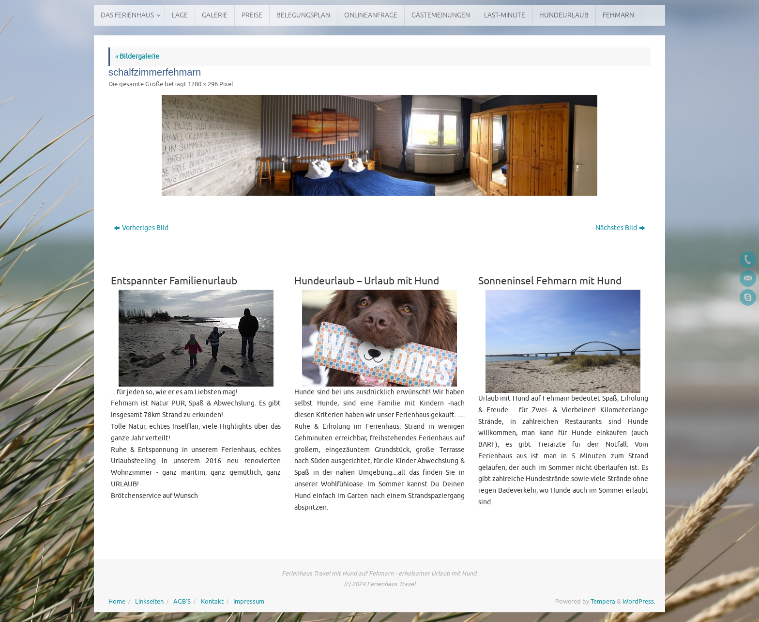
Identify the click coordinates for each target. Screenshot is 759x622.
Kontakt (212, 602)
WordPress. (638, 602)
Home (116, 602)
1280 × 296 (203, 84)
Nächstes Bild (620, 228)
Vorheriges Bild (141, 228)
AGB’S (182, 602)
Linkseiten (149, 602)
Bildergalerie (137, 56)
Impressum (248, 602)
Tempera (603, 602)
